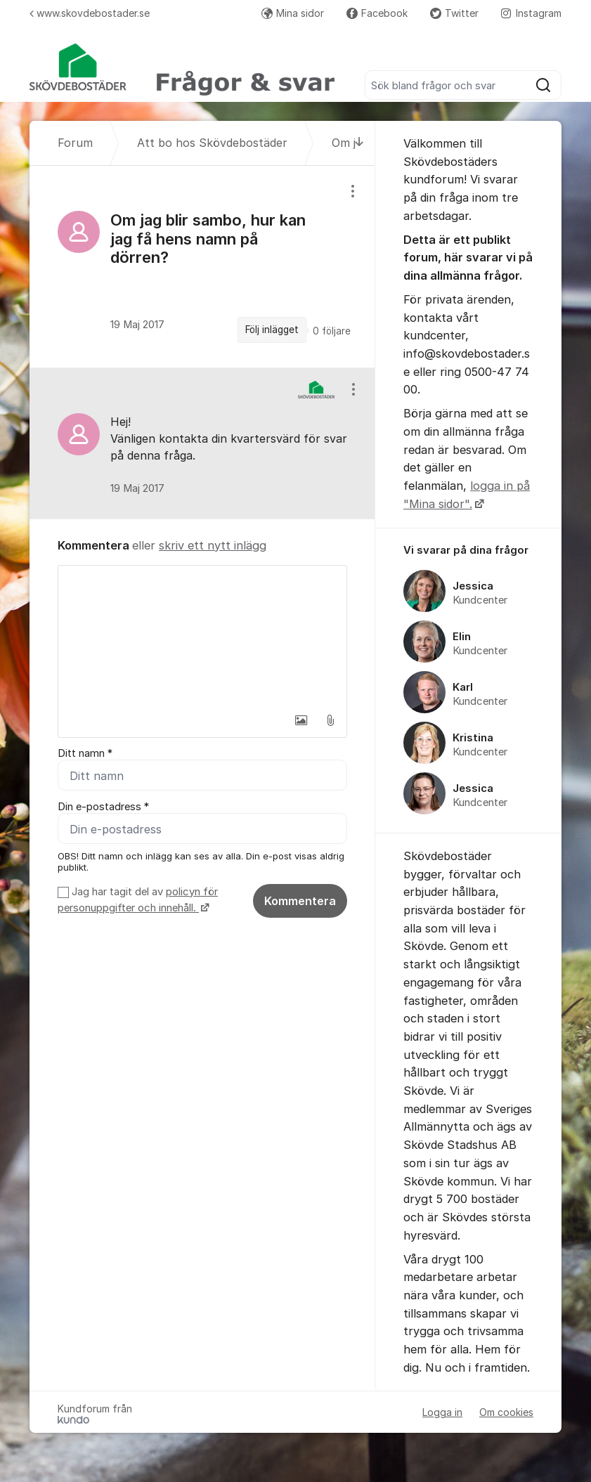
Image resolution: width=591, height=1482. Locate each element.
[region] (202, 267)
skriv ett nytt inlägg (212, 545)
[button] (300, 720)
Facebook (377, 13)
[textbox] (202, 636)
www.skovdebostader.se (90, 13)
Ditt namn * (85, 753)
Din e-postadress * (103, 806)
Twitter (454, 13)
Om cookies (506, 1412)
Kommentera (300, 901)
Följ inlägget (272, 329)
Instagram (531, 13)
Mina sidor (292, 13)
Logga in (442, 1412)
